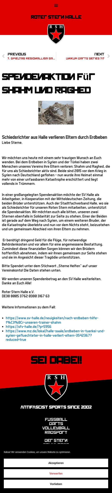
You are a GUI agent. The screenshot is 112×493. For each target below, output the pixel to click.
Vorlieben (56, 484)
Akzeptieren (56, 463)
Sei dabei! (56, 360)
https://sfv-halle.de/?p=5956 (28, 326)
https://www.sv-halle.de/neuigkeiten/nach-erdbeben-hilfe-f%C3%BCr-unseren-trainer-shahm (52, 320)
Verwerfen (56, 473)
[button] (56, 5)
